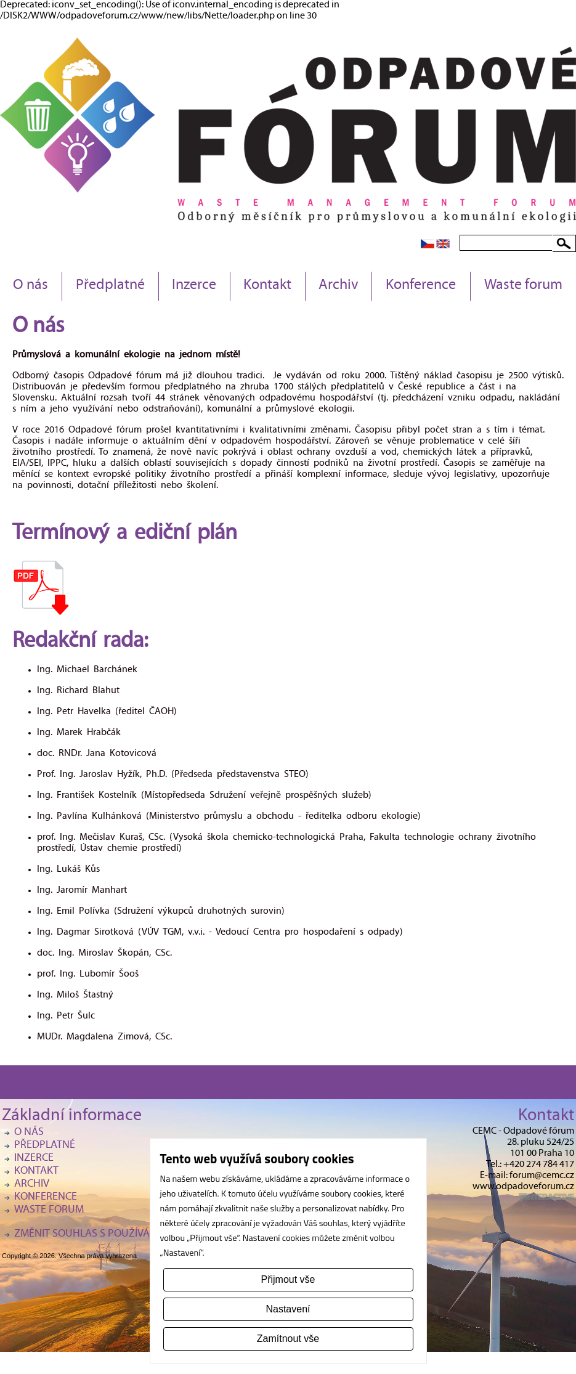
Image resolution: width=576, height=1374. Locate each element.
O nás (30, 286)
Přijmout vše (288, 1279)
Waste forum (523, 286)
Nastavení (288, 1309)
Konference (421, 286)
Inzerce (194, 286)
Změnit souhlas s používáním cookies (112, 1234)
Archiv (338, 286)
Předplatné (110, 286)
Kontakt (267, 286)
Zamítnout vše (288, 1338)
